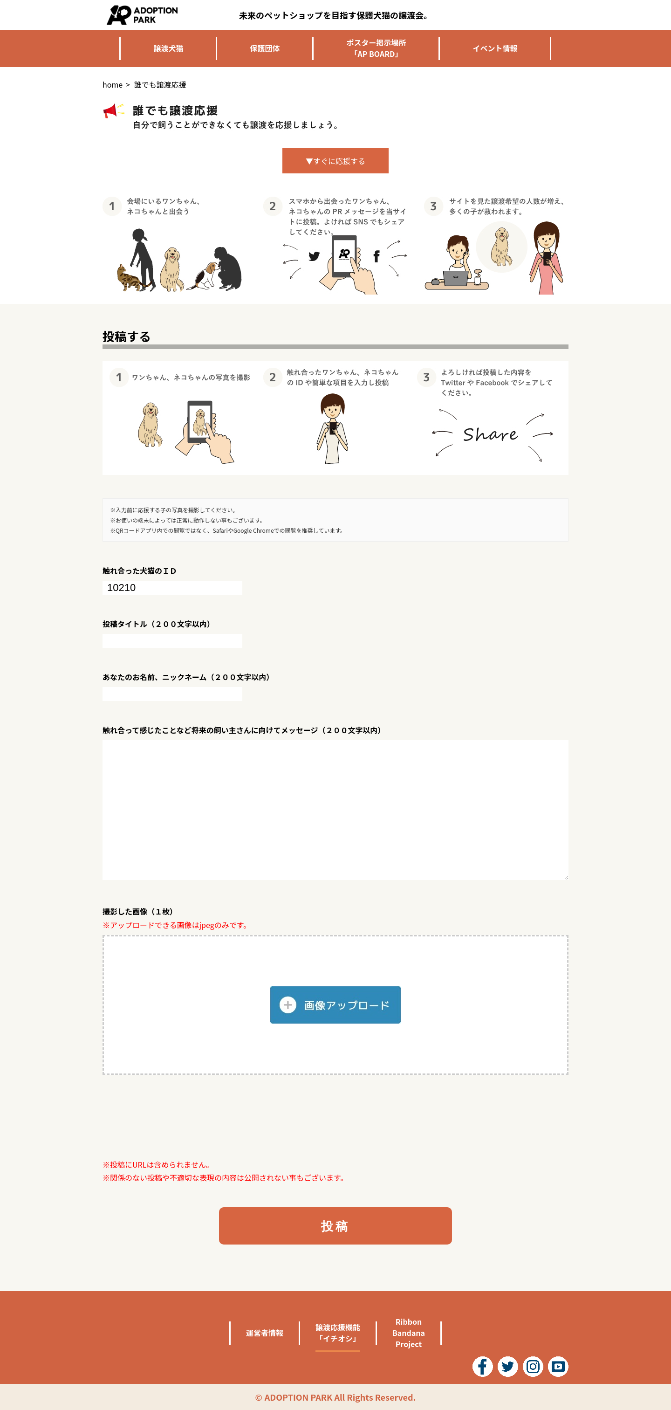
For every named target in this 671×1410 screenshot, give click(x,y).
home (113, 84)
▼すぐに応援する (335, 160)
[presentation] (173, 1116)
